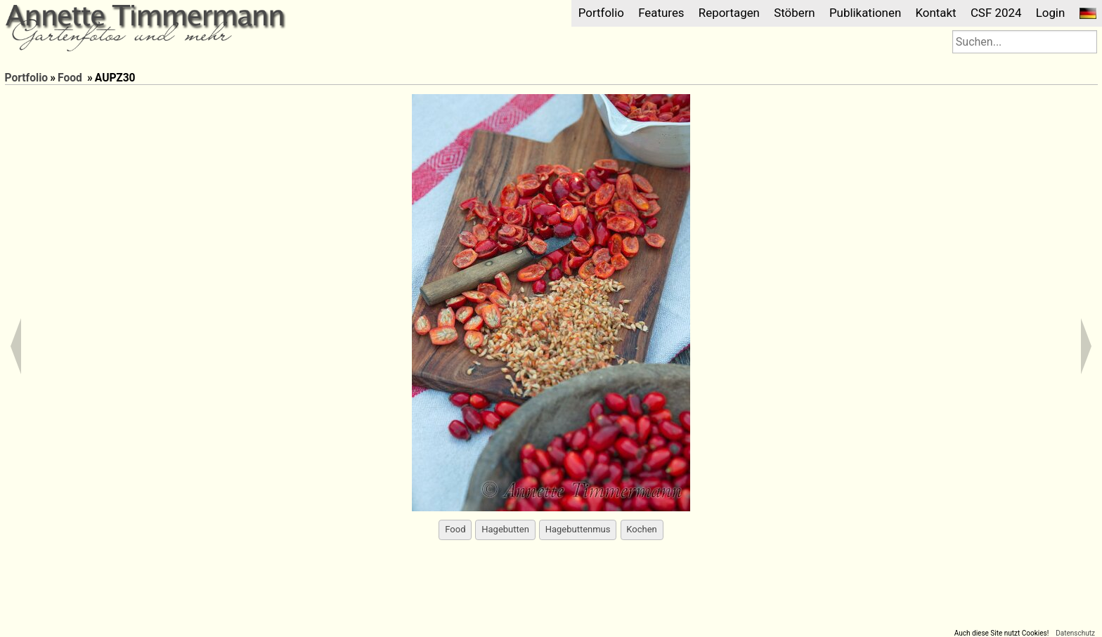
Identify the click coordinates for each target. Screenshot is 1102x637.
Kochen (641, 529)
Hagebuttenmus (578, 529)
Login (1050, 13)
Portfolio (601, 13)
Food (70, 78)
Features (661, 13)
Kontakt (935, 13)
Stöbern (794, 13)
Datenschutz (1075, 633)
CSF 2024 (996, 13)
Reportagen (729, 13)
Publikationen (865, 13)
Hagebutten (505, 529)
